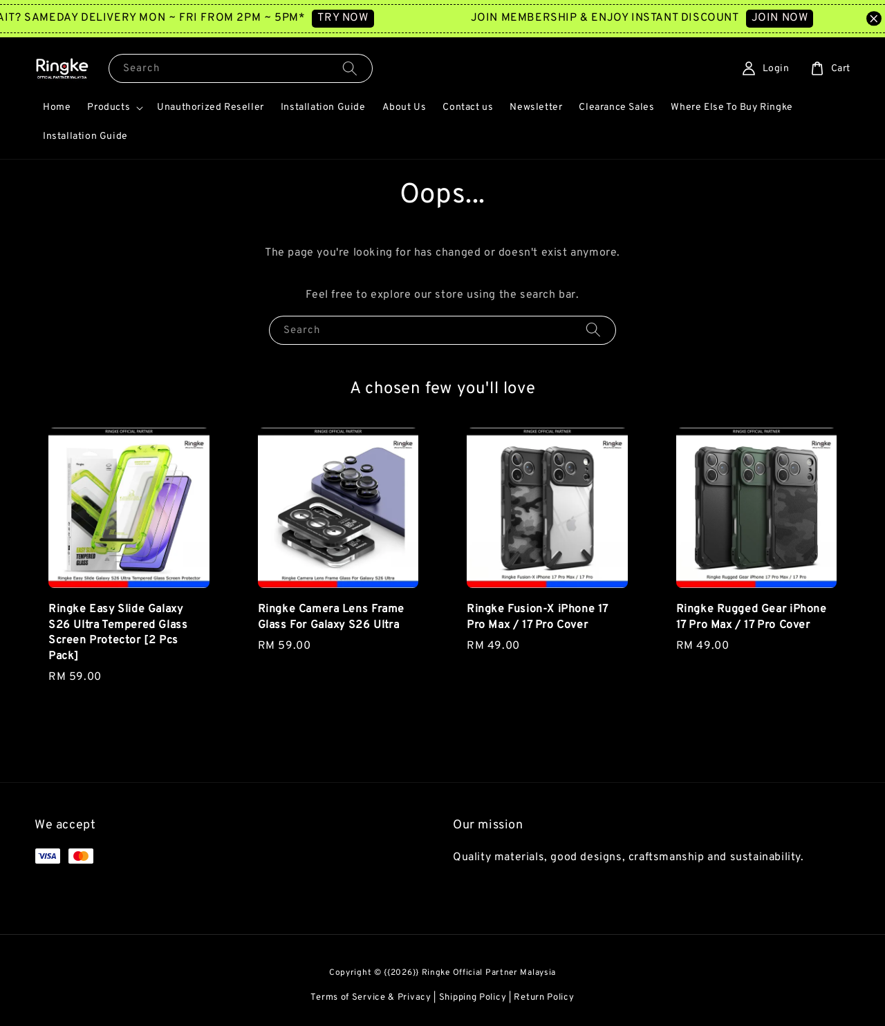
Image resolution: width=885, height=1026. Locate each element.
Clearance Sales (616, 107)
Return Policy (544, 997)
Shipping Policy (473, 997)
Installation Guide (323, 107)
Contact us (467, 107)
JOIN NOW (799, 18)
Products (108, 107)
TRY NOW (362, 18)
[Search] (350, 68)
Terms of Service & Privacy (370, 997)
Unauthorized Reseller (210, 107)
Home (57, 107)
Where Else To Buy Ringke (731, 107)
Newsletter (536, 107)
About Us (404, 107)
